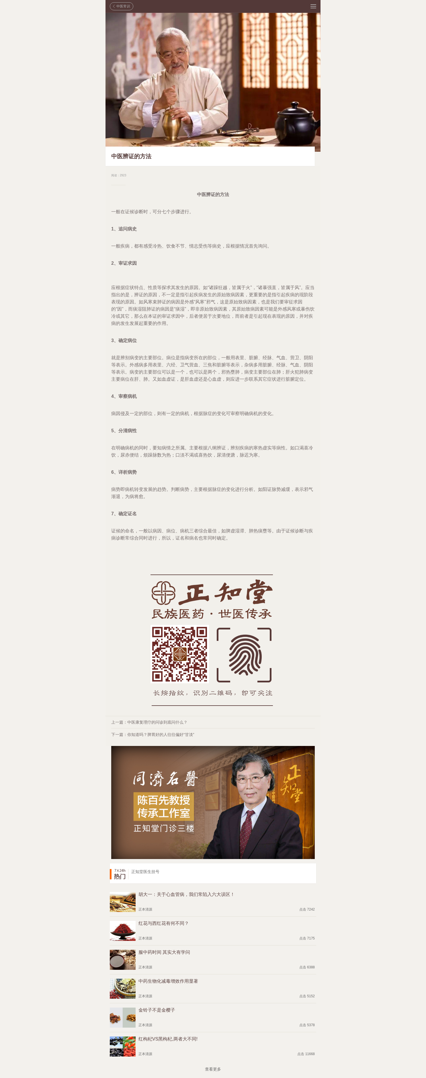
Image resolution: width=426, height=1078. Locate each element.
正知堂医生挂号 (145, 871)
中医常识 (123, 6)
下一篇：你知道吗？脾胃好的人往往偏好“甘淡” (152, 734)
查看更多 (213, 1069)
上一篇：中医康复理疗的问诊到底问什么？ (149, 722)
